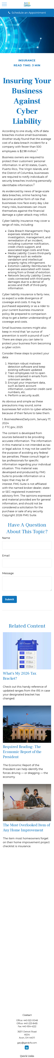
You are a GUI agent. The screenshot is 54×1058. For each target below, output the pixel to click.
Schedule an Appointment (29, 12)
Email (6, 555)
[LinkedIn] (27, 1047)
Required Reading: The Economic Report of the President (22, 751)
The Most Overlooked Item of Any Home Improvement (26, 828)
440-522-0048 (30, 1020)
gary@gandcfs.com (27, 1043)
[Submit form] (9, 599)
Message (8, 573)
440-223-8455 (30, 1023)
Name (6, 538)
